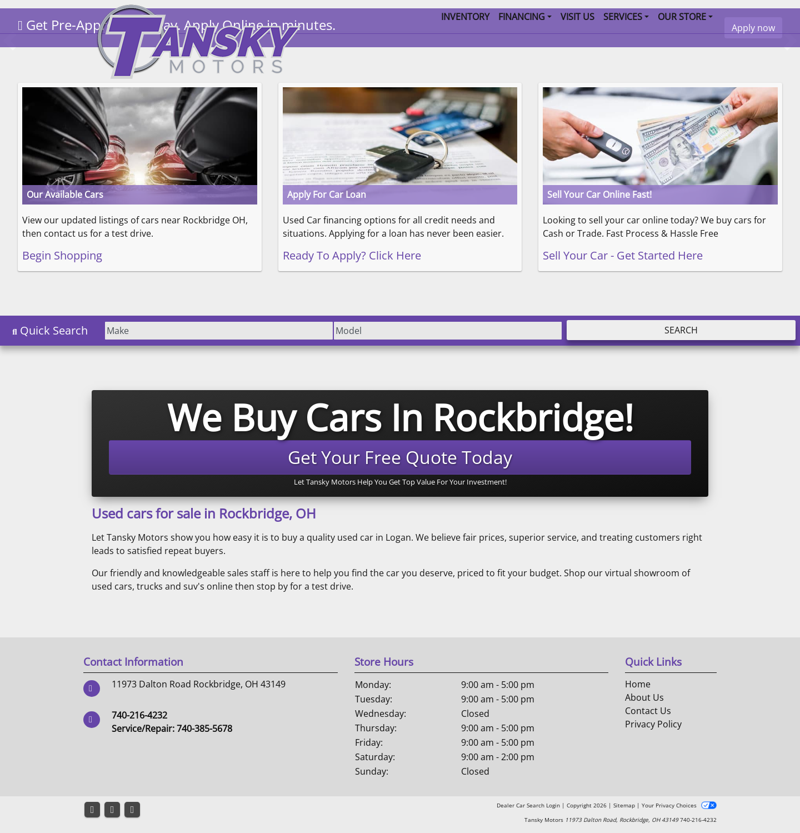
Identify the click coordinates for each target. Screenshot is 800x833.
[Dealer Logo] (198, 40)
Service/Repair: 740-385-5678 (172, 728)
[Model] (440, 330)
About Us (644, 697)
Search (678, 330)
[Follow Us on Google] (132, 809)
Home (638, 684)
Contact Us (648, 711)
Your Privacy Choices (679, 805)
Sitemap (624, 805)
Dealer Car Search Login (528, 805)
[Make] (205, 330)
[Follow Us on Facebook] (92, 809)
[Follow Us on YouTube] (112, 809)
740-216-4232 (139, 715)
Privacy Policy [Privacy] (653, 724)
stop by (272, 586)
